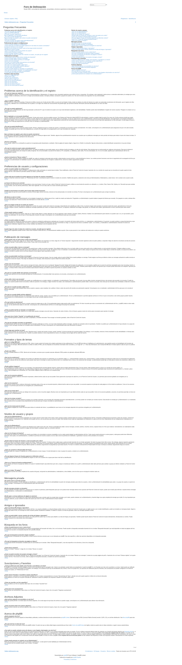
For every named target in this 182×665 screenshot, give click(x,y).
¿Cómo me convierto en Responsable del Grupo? (84, 36)
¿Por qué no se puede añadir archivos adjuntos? (16, 66)
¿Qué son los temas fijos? (11, 82)
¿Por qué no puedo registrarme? (12, 34)
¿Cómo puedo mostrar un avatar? (13, 52)
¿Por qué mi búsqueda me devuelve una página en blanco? (86, 54)
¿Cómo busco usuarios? (77, 56)
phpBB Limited (65, 617)
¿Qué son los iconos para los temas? (14, 85)
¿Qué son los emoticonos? (11, 77)
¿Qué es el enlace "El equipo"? (79, 40)
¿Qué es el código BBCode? (11, 75)
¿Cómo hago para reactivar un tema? (14, 72)
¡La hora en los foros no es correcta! (13, 47)
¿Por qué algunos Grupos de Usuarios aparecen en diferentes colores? (89, 38)
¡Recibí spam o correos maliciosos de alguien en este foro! (86, 45)
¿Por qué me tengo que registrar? (13, 31)
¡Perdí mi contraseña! (10, 39)
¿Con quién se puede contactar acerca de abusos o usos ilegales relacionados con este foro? (95, 72)
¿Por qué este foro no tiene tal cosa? (80, 71)
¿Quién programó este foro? (78, 70)
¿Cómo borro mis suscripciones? (79, 63)
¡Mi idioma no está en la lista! (12, 49)
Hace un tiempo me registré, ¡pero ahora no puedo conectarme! (20, 38)
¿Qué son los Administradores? (79, 31)
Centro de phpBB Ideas (78, 625)
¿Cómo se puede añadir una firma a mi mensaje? (17, 59)
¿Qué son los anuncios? (10, 81)
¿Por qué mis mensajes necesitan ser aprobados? (17, 71)
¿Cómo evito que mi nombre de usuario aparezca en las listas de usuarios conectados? (27, 45)
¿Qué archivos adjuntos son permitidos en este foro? (85, 66)
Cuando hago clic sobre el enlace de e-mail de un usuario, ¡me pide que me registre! (26, 54)
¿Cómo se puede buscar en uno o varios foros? (83, 52)
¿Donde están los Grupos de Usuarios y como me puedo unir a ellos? (89, 35)
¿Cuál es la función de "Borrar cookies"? (14, 41)
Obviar (6, 12)
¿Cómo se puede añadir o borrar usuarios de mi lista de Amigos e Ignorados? (91, 49)
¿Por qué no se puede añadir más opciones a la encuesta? (19, 62)
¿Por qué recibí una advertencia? (13, 67)
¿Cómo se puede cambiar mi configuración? (15, 44)
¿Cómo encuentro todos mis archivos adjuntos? (83, 67)
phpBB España (77, 657)
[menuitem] (16, 18)
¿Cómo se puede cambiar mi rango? (13, 53)
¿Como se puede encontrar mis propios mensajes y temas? (86, 57)
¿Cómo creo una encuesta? (11, 61)
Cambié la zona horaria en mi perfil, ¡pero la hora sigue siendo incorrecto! (23, 48)
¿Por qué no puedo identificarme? (13, 36)
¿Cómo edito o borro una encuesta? (13, 63)
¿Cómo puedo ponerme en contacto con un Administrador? (86, 73)
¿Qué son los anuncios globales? (13, 80)
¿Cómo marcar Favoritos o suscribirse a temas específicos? (86, 61)
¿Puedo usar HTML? (9, 76)
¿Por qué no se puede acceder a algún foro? (15, 64)
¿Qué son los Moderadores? (78, 32)
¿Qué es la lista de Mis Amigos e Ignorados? (82, 48)
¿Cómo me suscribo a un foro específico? (82, 62)
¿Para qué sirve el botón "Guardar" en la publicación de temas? (20, 70)
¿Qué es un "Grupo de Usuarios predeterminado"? (84, 39)
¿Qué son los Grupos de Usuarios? (80, 34)
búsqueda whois (128, 631)
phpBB (46, 199)
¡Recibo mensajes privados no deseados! (82, 44)
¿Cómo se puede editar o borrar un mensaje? (16, 58)
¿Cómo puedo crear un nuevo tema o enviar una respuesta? (20, 57)
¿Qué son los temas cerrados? (12, 84)
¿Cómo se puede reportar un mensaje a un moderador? (18, 68)
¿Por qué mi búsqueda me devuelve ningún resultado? (85, 53)
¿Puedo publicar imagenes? (11, 79)
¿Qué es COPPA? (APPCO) (11, 32)
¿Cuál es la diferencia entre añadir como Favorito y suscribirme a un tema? (90, 59)
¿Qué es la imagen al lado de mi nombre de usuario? (18, 50)
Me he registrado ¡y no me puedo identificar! (15, 35)
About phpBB (126, 617)
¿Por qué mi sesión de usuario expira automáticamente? (19, 40)
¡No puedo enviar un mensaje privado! (81, 43)
